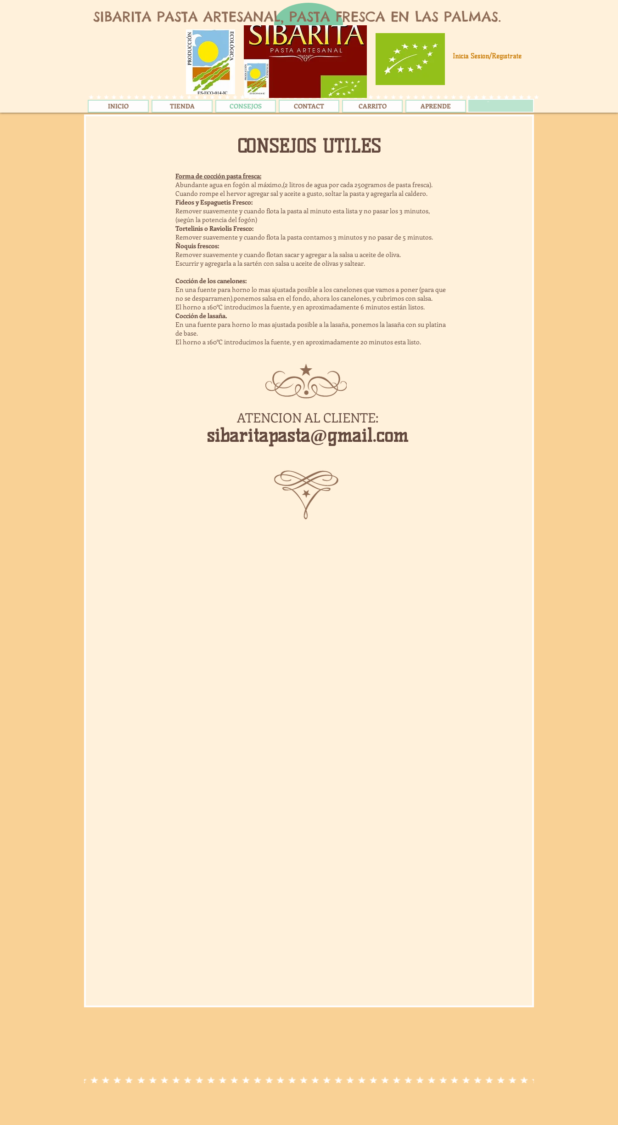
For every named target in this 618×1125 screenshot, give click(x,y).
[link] (488, 101)
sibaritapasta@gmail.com (307, 435)
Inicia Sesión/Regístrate (487, 56)
